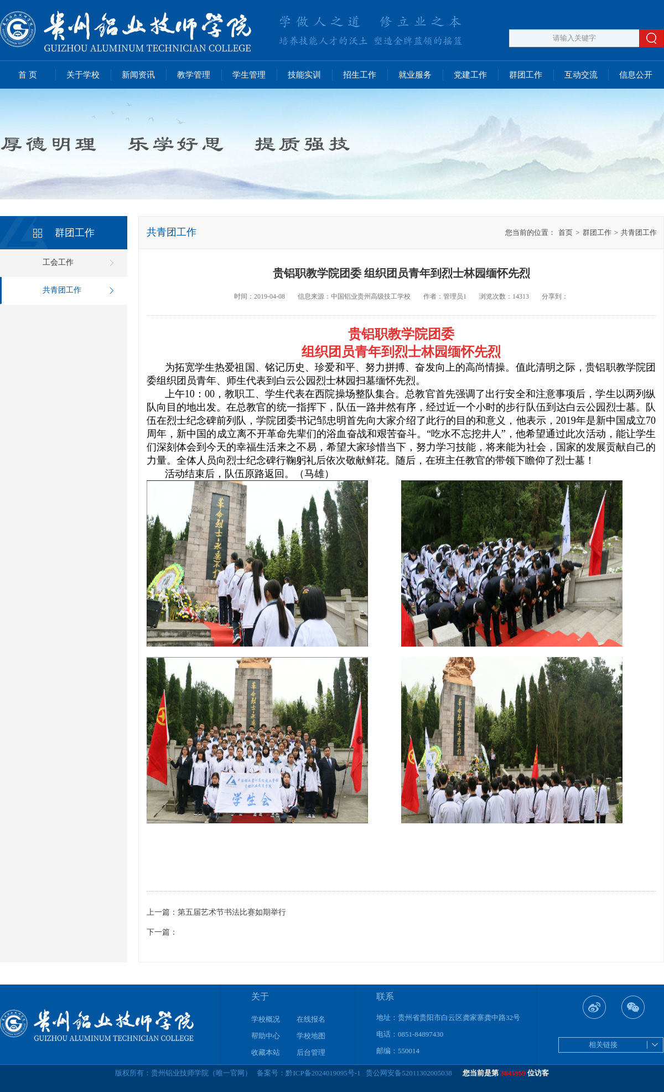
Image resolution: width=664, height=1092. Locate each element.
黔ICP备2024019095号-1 (323, 1073)
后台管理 (311, 1052)
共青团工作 (62, 290)
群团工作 (525, 74)
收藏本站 (265, 1052)
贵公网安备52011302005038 (409, 1073)
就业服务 (415, 74)
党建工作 (470, 74)
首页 (565, 232)
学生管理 (249, 74)
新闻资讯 (138, 74)
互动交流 (581, 74)
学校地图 (311, 1036)
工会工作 (58, 262)
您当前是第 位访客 (506, 1073)
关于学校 (83, 74)
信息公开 (635, 74)
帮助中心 (265, 1036)
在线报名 (311, 1019)
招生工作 (359, 74)
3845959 (513, 1073)
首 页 (27, 74)
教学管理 (193, 74)
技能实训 (304, 74)
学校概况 (265, 1019)
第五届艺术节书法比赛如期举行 (232, 912)
